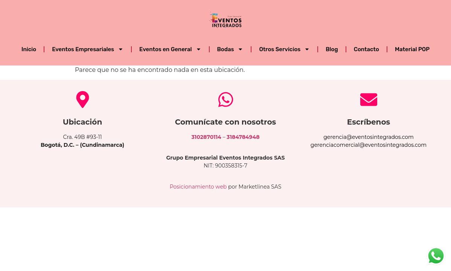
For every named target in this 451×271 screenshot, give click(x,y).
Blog (332, 49)
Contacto (366, 49)
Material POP (412, 49)
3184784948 (243, 137)
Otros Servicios (284, 49)
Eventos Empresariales (87, 49)
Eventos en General (170, 49)
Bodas (230, 49)
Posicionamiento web (198, 186)
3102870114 (206, 137)
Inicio (28, 49)
